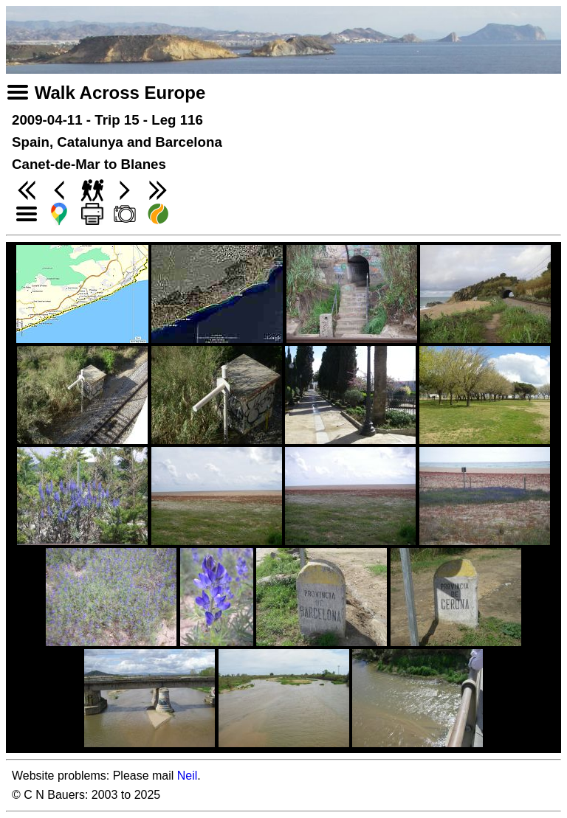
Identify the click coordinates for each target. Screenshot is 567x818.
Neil (187, 775)
